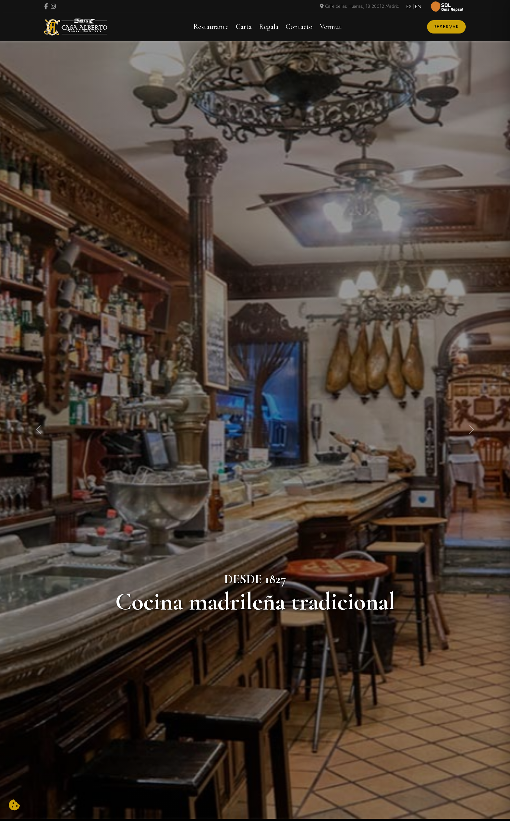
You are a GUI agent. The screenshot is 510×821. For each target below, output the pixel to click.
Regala (268, 26)
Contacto (299, 26)
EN (418, 6)
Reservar (446, 26)
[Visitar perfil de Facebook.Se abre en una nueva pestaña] (46, 7)
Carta (244, 26)
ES (408, 6)
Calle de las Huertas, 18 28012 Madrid (359, 6)
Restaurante (211, 26)
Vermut (331, 26)
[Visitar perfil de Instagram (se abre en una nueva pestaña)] (53, 7)
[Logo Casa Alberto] (75, 27)
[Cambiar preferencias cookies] (14, 805)
